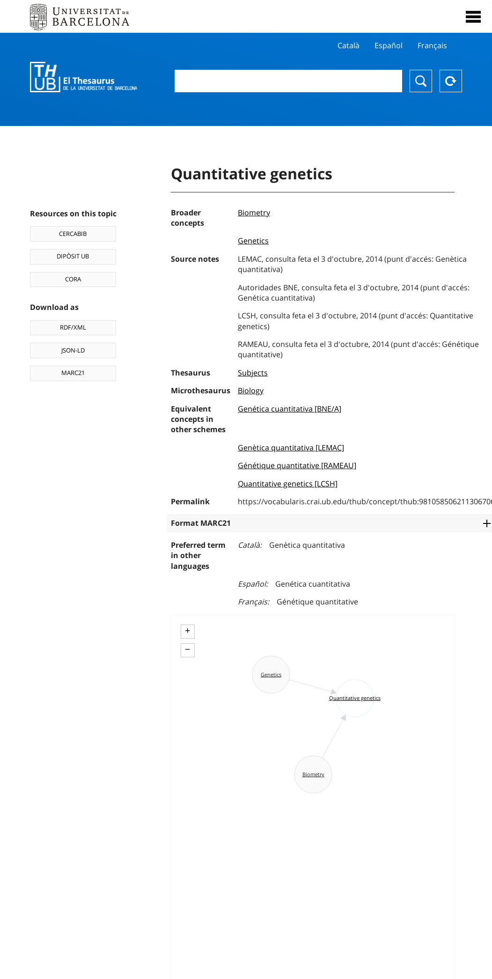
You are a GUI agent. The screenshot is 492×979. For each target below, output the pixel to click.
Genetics (253, 241)
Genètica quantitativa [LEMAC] (291, 447)
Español (389, 45)
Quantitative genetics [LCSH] (288, 483)
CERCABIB (73, 233)
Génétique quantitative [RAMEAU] (297, 465)
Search (421, 81)
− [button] (187, 649)
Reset (451, 81)
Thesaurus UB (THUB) (83, 77)
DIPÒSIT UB (73, 256)
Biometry (254, 212)
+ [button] (187, 631)
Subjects (253, 373)
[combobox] (288, 81)
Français (432, 45)
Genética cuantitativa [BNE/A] (289, 409)
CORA (73, 279)
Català (349, 45)
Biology (251, 390)
